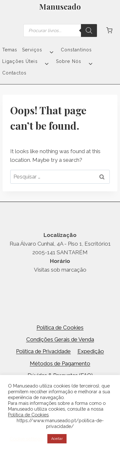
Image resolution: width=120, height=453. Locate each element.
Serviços (32, 49)
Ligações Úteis (20, 61)
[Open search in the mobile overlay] (60, 30)
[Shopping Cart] (109, 30)
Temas (10, 49)
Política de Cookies (60, 327)
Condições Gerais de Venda (60, 339)
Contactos (14, 72)
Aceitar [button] (57, 439)
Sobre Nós (68, 61)
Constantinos (76, 49)
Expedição (90, 351)
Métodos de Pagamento (60, 363)
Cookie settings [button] (26, 438)
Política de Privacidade (43, 351)
